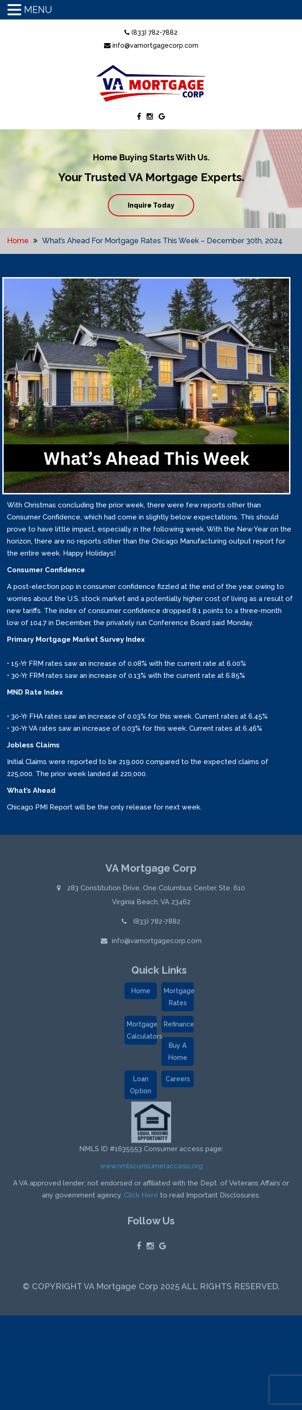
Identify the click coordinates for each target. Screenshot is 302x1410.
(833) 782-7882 (151, 32)
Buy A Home (177, 1052)
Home (18, 240)
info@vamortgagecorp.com (151, 45)
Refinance (179, 1025)
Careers (178, 1080)
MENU (38, 9)
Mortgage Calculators (142, 1031)
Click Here (141, 1196)
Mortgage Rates (179, 998)
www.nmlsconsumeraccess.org (151, 1167)
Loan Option (140, 1086)
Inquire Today (151, 205)
